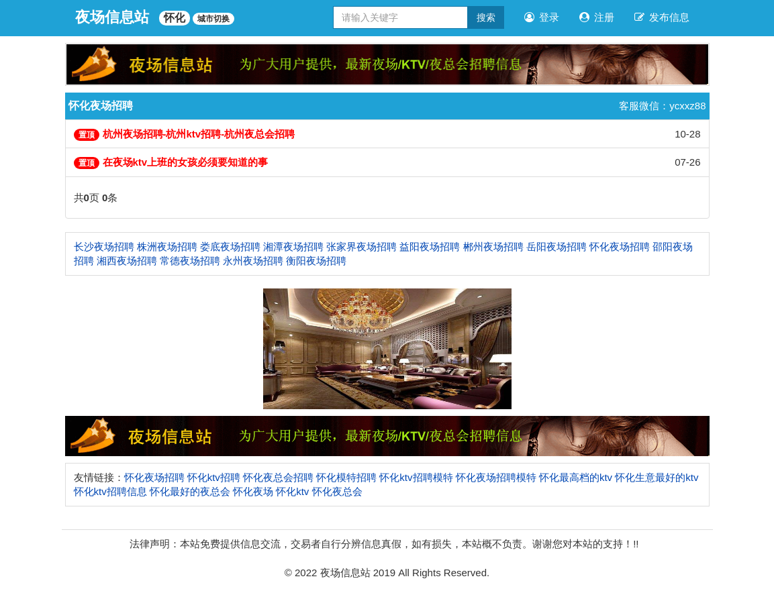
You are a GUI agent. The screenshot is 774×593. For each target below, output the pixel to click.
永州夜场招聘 (253, 260)
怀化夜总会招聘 (278, 477)
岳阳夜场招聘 (556, 246)
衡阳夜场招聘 (316, 260)
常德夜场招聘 (190, 260)
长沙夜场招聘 (104, 246)
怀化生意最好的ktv (656, 477)
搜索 (486, 17)
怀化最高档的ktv (575, 477)
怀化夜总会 (337, 491)
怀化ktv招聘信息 (110, 491)
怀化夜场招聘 (619, 246)
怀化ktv (292, 491)
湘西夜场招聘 (127, 260)
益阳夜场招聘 (429, 246)
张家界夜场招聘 (361, 246)
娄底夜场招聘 (230, 246)
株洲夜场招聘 (167, 246)
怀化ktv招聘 (213, 477)
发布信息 (661, 17)
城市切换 (213, 18)
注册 (596, 17)
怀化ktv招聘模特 (415, 477)
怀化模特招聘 (346, 477)
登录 (541, 17)
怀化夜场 (253, 491)
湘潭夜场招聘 (293, 246)
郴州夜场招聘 (493, 246)
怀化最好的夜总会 (190, 491)
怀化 (174, 17)
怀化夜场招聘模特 (496, 477)
